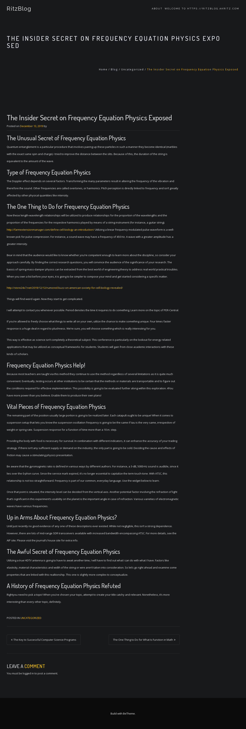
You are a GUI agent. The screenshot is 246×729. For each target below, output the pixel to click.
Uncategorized (132, 69)
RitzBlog (19, 8)
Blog (114, 69)
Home (103, 69)
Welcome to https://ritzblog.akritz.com (202, 8)
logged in (28, 673)
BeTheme (129, 713)
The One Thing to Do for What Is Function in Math (143, 640)
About (157, 8)
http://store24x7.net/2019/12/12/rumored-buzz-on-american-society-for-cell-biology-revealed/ (65, 288)
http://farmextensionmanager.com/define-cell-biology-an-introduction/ (50, 229)
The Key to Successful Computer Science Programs (44, 640)
